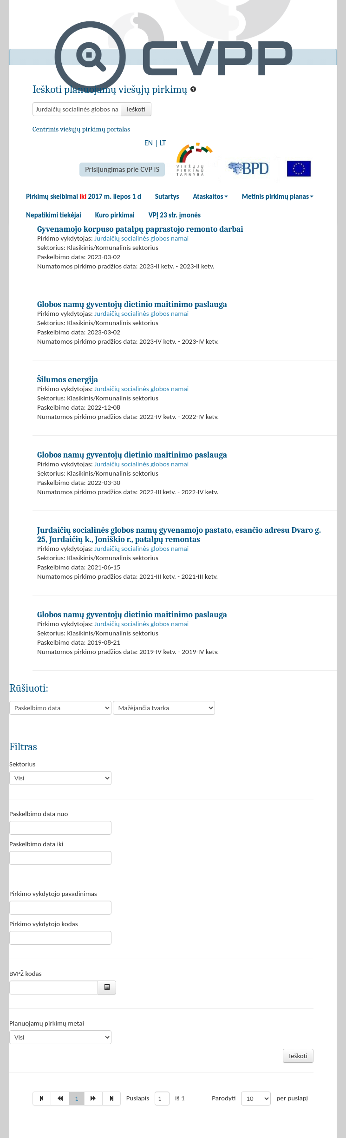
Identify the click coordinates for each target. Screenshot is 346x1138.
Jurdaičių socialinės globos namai (141, 238)
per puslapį (292, 1098)
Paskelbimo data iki (36, 844)
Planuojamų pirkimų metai (46, 1023)
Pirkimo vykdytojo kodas (43, 924)
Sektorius (22, 764)
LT (163, 142)
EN (148, 142)
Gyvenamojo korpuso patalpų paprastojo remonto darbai (140, 229)
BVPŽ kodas (25, 973)
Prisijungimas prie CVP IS (122, 169)
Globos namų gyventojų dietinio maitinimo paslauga (132, 304)
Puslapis (137, 1098)
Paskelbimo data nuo (38, 814)
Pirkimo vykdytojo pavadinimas (53, 893)
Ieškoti (136, 109)
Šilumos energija (67, 379)
